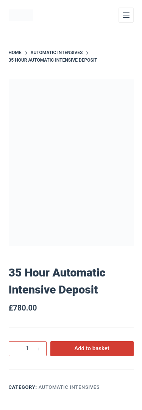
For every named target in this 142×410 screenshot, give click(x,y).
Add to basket (91, 348)
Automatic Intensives (69, 387)
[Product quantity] (28, 348)
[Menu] (126, 15)
